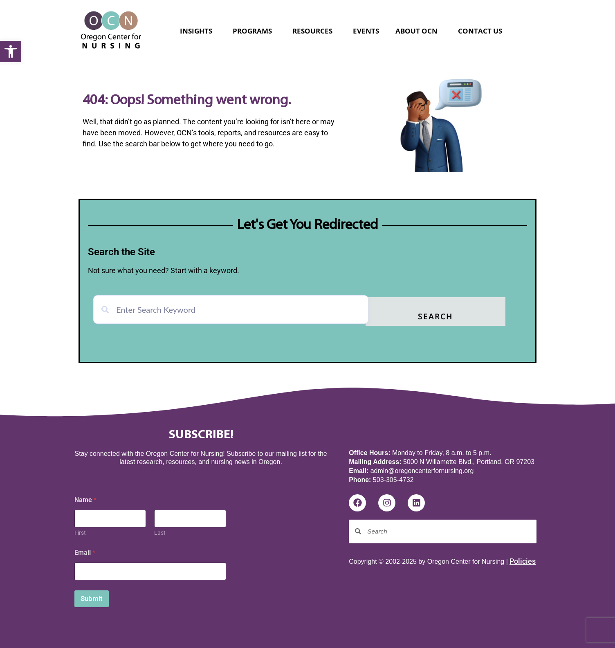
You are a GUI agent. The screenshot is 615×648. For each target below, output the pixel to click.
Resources (314, 31)
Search (466, 315)
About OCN (418, 31)
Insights (198, 31)
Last (160, 531)
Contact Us (480, 31)
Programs (254, 31)
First (80, 531)
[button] (10, 51)
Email (84, 551)
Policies (523, 559)
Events (366, 31)
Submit (92, 597)
